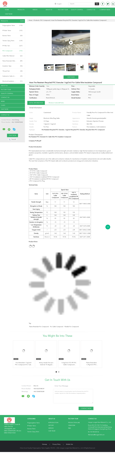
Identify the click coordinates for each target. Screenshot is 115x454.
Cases (3, 105)
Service (51, 428)
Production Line (74, 422)
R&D (69, 428)
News (3, 101)
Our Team (51, 431)
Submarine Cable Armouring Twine (12, 76)
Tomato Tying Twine (12, 41)
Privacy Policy (56, 444)
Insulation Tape (12, 66)
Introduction (53, 422)
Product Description (56, 103)
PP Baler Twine (12, 31)
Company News (105, 9)
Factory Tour (63, 9)
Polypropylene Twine (12, 25)
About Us (49, 9)
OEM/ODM (71, 425)
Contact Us (91, 9)
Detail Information (36, 103)
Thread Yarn (12, 71)
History (51, 425)
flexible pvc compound (71, 326)
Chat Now (8, 14)
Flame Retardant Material (12, 61)
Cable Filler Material (12, 56)
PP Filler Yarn (12, 46)
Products (21, 9)
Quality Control (77, 9)
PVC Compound (12, 51)
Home (7, 9)
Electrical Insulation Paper (12, 81)
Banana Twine (12, 36)
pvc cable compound (56, 326)
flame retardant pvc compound (39, 326)
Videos (35, 9)
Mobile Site (69, 444)
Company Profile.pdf (35, 141)
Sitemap (44, 444)
